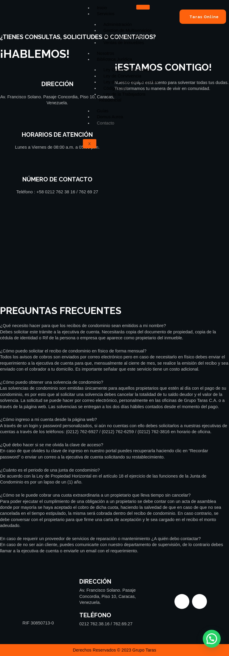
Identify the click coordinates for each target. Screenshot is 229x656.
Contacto (105, 123)
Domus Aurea (110, 116)
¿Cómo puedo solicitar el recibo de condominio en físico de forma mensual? (73, 351)
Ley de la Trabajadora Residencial (122, 97)
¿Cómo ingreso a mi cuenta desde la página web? (48, 419)
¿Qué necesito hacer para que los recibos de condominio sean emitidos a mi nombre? (83, 325)
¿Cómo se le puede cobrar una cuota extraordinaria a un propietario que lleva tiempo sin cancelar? (95, 495)
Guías (103, 110)
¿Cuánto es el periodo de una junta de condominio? (50, 470)
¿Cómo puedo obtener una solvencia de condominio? (51, 382)
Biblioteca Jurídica (114, 59)
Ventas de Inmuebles (123, 42)
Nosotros (105, 53)
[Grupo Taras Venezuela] (114, 259)
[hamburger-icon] (143, 7)
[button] (114, 326)
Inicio (102, 7)
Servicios (105, 13)
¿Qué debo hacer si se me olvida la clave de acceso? (51, 444)
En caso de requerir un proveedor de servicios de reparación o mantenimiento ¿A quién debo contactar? (100, 538)
